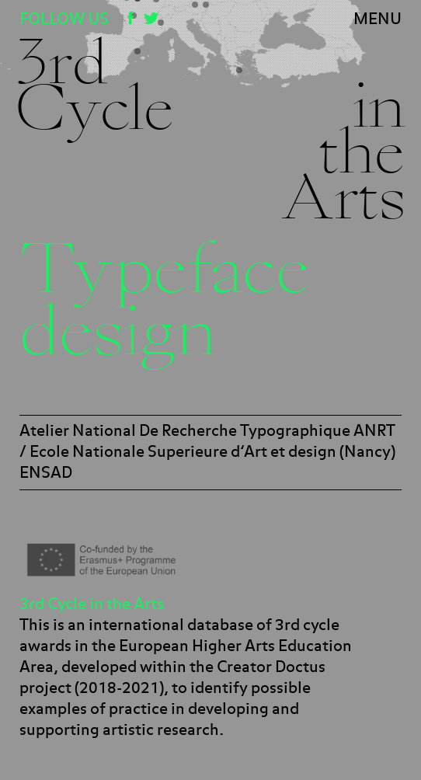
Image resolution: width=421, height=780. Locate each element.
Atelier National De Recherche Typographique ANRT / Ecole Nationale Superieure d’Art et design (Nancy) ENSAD (207, 452)
